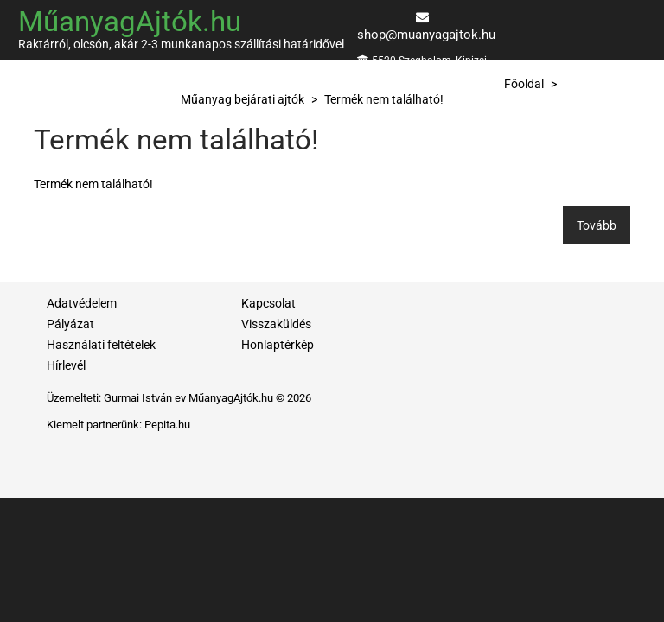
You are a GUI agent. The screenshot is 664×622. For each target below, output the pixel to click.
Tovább (596, 225)
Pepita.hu (167, 424)
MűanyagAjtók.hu (129, 21)
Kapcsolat (268, 303)
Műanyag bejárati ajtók (242, 99)
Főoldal (524, 84)
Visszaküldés (276, 324)
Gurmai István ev (145, 397)
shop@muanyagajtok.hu (426, 34)
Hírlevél (66, 365)
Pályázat (70, 324)
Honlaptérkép (277, 345)
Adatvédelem (82, 303)
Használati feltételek (101, 345)
